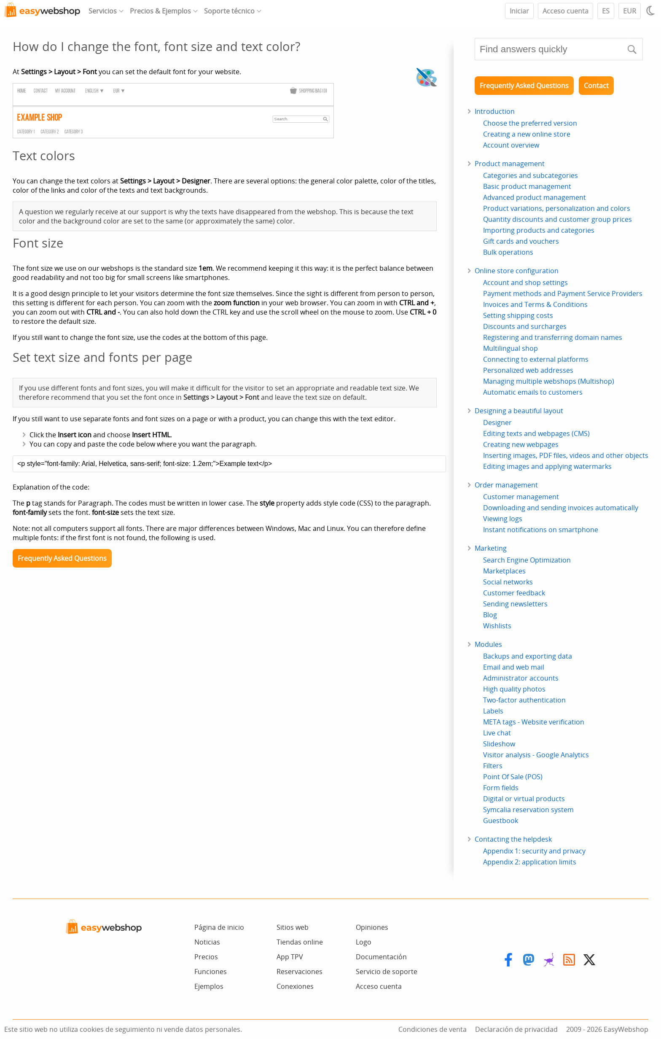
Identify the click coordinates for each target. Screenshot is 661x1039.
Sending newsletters (515, 603)
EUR (629, 11)
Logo (363, 942)
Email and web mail (513, 667)
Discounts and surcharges (525, 326)
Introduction (495, 111)
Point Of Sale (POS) (513, 776)
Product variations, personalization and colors (556, 208)
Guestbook (500, 820)
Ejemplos (208, 986)
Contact (596, 85)
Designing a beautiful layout (519, 410)
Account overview (511, 145)
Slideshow (499, 743)
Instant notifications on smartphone (540, 529)
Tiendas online (300, 942)
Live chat (497, 733)
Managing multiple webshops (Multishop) (548, 381)
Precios (206, 956)
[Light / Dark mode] (651, 10)
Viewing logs (502, 518)
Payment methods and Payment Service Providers (562, 293)
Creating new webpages (521, 444)
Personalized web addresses (528, 370)
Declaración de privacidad (516, 1029)
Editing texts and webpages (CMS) (536, 433)
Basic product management (527, 186)
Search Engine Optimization (527, 560)
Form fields (501, 787)
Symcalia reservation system (528, 809)
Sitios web (293, 927)
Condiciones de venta (432, 1029)
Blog (490, 614)
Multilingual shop (510, 348)
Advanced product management (534, 197)
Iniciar (519, 11)
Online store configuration (517, 270)
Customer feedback (514, 593)
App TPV (290, 956)
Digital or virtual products (524, 798)
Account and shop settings (525, 282)
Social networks (508, 582)
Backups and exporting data (527, 656)
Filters (492, 765)
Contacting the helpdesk (513, 839)
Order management (506, 485)
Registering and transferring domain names (552, 337)
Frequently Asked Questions (62, 558)
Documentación (381, 956)
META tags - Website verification (533, 722)
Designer (497, 422)
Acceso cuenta (565, 11)
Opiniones (372, 927)
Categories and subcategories (530, 175)
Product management (510, 163)
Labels (493, 711)
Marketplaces (504, 571)
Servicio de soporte (386, 971)
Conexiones (295, 986)
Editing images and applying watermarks (547, 466)
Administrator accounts (521, 678)
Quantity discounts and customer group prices (557, 219)
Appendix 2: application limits (529, 862)
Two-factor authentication (524, 700)
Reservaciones (299, 971)
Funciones (210, 971)
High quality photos (514, 689)
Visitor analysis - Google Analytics (536, 754)
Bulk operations (508, 252)
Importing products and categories (538, 230)
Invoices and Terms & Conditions (535, 304)
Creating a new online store (526, 134)
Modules (488, 644)
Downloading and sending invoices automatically (560, 507)
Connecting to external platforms (535, 359)
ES (606, 11)
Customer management (521, 496)
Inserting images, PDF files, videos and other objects (565, 455)
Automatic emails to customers (533, 392)
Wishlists (497, 625)
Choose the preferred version (530, 123)
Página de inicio (219, 927)
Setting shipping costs (518, 315)
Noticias (207, 942)
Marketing (491, 548)
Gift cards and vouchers (521, 241)
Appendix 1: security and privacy (534, 851)
